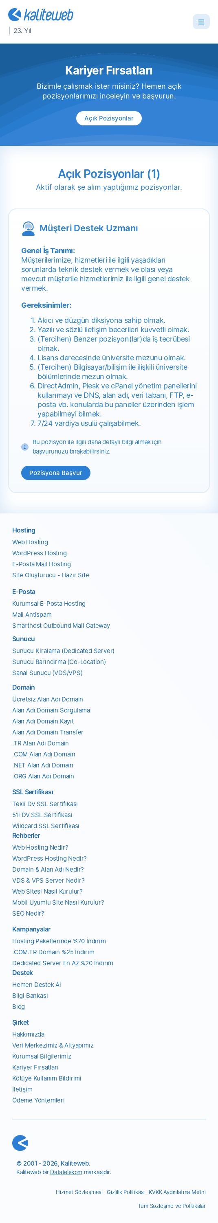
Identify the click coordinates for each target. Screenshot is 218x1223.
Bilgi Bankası (30, 995)
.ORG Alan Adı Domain (43, 776)
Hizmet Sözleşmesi (79, 1192)
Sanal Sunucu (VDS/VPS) (47, 673)
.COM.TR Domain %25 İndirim (53, 952)
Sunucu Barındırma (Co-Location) (59, 662)
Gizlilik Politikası (126, 1192)
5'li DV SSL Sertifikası (42, 815)
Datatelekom (66, 1171)
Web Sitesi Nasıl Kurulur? (47, 891)
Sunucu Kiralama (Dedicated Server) (63, 651)
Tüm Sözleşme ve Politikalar (172, 1206)
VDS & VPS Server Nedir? (48, 880)
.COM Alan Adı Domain (43, 754)
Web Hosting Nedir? (40, 847)
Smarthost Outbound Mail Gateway (61, 625)
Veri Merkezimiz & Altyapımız (52, 1045)
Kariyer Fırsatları (35, 1067)
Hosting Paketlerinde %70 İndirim (59, 941)
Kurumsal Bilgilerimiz (41, 1056)
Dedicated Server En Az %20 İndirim (62, 963)
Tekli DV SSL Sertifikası (45, 804)
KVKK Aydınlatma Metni (177, 1192)
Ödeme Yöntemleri (38, 1100)
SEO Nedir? (28, 913)
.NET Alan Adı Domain (42, 765)
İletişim (22, 1089)
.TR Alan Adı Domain (40, 743)
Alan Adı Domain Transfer (48, 732)
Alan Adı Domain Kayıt (43, 721)
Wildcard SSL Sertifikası (45, 826)
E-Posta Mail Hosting (41, 564)
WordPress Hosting (39, 553)
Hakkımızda (28, 1034)
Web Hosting (30, 542)
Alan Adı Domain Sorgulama (51, 710)
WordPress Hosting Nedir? (49, 858)
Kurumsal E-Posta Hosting (49, 603)
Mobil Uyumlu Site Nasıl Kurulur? (58, 902)
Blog (18, 1006)
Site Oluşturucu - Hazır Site (50, 575)
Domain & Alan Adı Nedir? (48, 869)
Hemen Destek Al (36, 984)
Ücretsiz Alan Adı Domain (47, 699)
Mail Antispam (31, 614)
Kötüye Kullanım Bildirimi (46, 1078)
